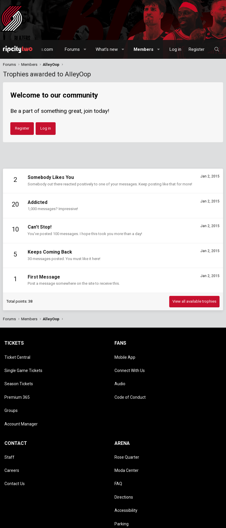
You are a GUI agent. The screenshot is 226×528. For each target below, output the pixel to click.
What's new (107, 49)
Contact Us (14, 442)
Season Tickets (18, 371)
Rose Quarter (126, 425)
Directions (123, 450)
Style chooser (17, 516)
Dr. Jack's (123, 476)
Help (84, 522)
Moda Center (126, 433)
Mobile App (124, 354)
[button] (85, 49)
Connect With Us (129, 363)
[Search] (216, 49)
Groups (11, 388)
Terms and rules (37, 522)
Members (143, 49)
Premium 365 (17, 380)
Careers (11, 433)
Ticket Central (17, 354)
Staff (9, 425)
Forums (72, 49)
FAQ (118, 442)
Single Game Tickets (23, 363)
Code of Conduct (130, 380)
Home (96, 522)
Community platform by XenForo (54, 506)
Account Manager (21, 397)
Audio (119, 371)
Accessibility (125, 459)
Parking (121, 467)
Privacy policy (65, 522)
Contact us (12, 522)
